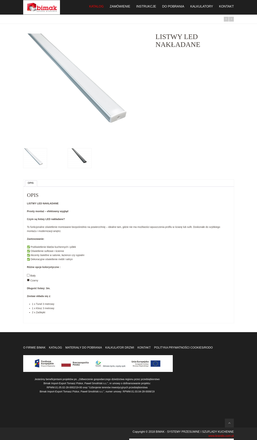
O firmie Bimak (34, 347)
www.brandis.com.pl (221, 435)
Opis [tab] (31, 182)
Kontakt (144, 347)
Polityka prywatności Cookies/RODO (183, 347)
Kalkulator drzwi (119, 347)
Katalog (55, 347)
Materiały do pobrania (83, 347)
